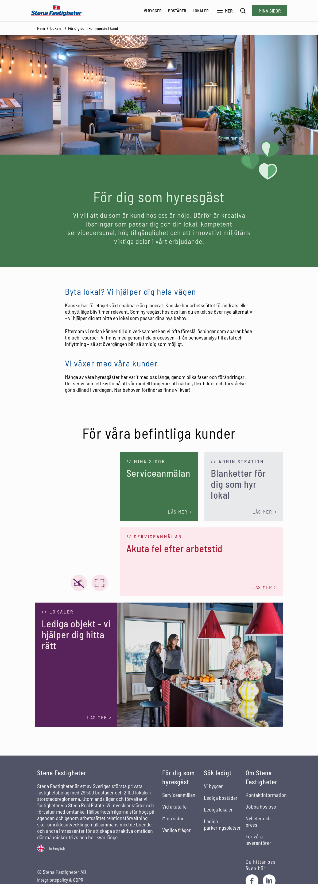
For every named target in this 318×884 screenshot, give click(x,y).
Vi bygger (153, 10)
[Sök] (243, 11)
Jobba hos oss (261, 806)
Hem (41, 28)
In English (57, 848)
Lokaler (201, 10)
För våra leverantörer (258, 839)
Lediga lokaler (218, 809)
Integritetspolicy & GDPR (60, 880)
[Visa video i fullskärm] (99, 583)
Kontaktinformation (266, 795)
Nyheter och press (258, 821)
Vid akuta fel (175, 806)
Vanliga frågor (176, 830)
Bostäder (177, 10)
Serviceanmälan (178, 795)
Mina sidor (270, 11)
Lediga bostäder (221, 797)
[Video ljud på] (79, 583)
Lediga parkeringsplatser (222, 824)
